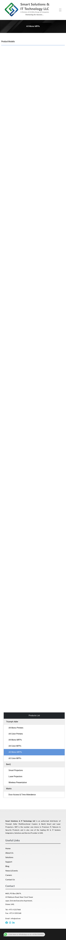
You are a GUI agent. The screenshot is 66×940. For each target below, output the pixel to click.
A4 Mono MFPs (15, 740)
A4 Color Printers (16, 734)
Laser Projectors (15, 776)
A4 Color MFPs (15, 746)
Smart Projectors (16, 770)
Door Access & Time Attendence (22, 794)
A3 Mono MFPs (15, 752)
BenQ (8, 764)
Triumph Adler (12, 722)
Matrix (9, 788)
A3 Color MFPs (15, 758)
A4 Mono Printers (16, 728)
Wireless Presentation (18, 782)
